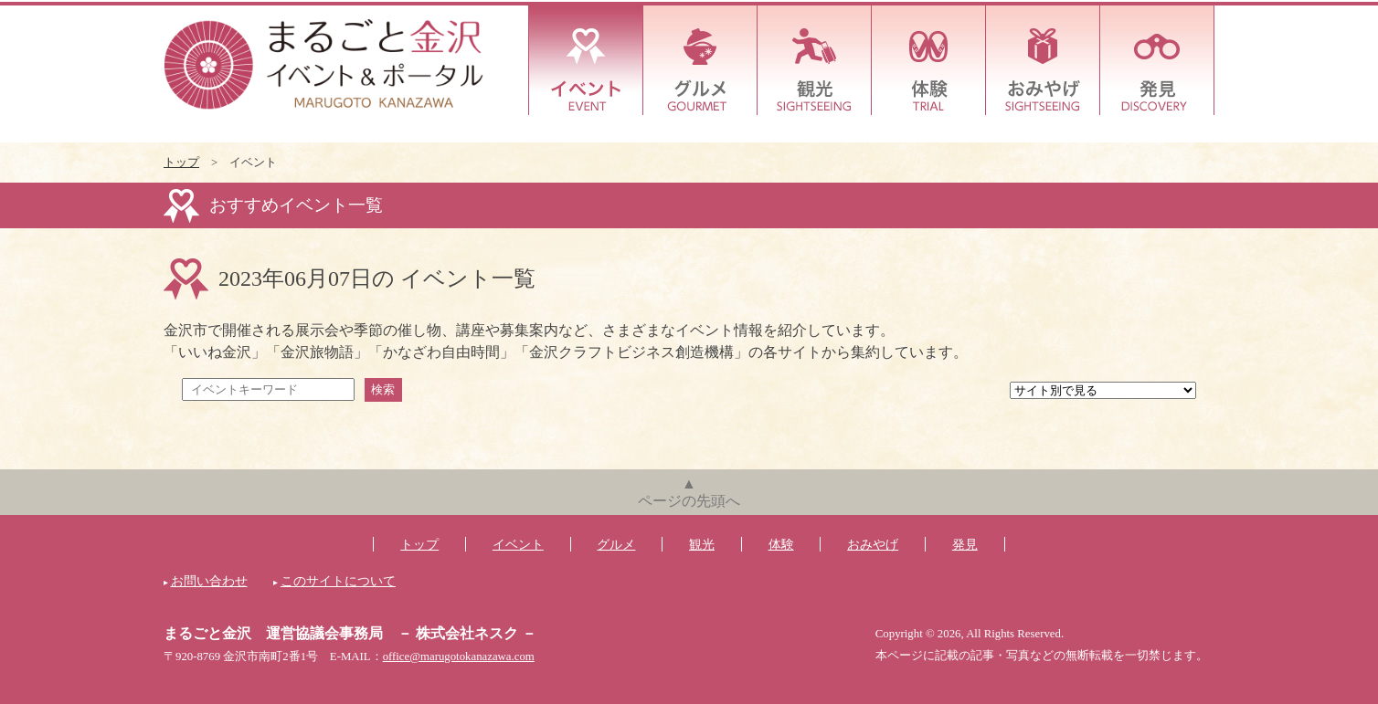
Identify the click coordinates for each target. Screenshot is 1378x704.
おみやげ (1043, 60)
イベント (586, 60)
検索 (383, 389)
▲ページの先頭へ (689, 492)
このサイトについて (338, 580)
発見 (1157, 60)
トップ (181, 162)
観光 (815, 60)
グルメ (700, 60)
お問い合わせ (209, 580)
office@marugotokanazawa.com (459, 656)
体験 (929, 60)
